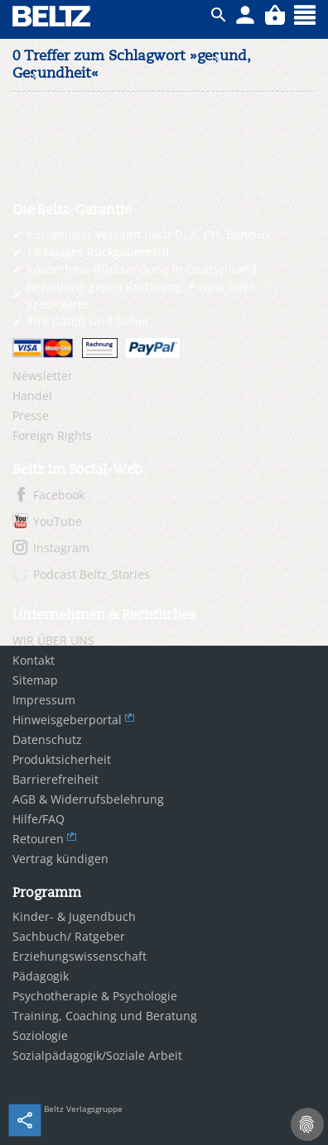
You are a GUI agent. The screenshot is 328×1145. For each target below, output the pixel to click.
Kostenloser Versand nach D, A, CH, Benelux (149, 234)
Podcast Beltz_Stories (91, 574)
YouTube (57, 521)
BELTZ (52, 16)
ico (219, 15)
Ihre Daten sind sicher (88, 321)
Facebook (58, 495)
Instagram (61, 548)
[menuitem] (164, 376)
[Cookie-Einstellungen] (307, 1124)
